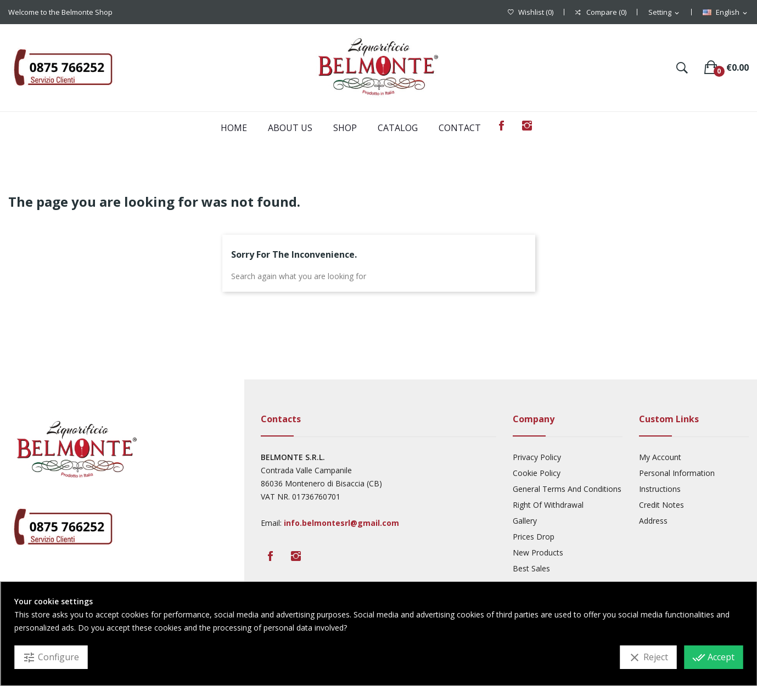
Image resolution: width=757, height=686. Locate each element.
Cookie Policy (536, 473)
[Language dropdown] (726, 12)
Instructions (660, 489)
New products (538, 552)
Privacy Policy (537, 457)
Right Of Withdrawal (548, 505)
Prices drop (533, 536)
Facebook (502, 125)
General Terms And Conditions (567, 489)
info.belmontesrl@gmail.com (341, 523)
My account (660, 457)
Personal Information (677, 473)
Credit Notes (661, 505)
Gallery (525, 520)
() (530, 12)
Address (653, 520)
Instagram (527, 125)
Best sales (531, 568)
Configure (51, 657)
